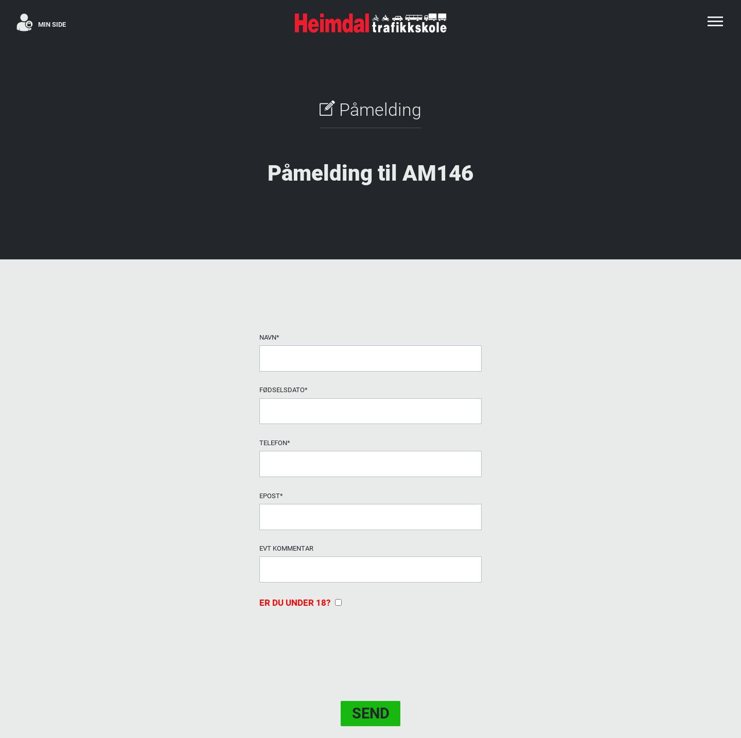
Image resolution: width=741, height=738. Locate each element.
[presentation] (337, 641)
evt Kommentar (286, 548)
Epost (271, 496)
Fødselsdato (283, 390)
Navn (269, 337)
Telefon (274, 443)
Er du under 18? (300, 603)
